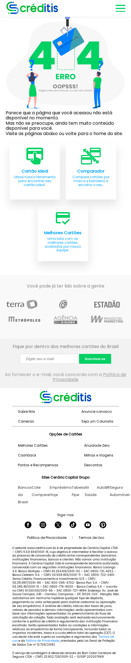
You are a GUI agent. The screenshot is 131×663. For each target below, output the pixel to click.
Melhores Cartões (33, 445)
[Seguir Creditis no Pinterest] (103, 525)
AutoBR (103, 487)
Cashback (27, 455)
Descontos (93, 465)
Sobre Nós (26, 411)
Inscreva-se (95, 359)
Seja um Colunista (97, 421)
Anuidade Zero (96, 445)
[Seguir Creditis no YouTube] (87, 525)
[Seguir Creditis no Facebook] (28, 525)
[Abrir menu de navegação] (120, 8)
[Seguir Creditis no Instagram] (43, 525)
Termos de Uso (91, 537)
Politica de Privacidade (46, 537)
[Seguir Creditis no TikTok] (73, 525)
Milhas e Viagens (98, 455)
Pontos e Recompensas (38, 465)
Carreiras (26, 421)
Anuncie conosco (96, 411)
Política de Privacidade (42, 641)
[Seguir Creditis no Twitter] (58, 525)
